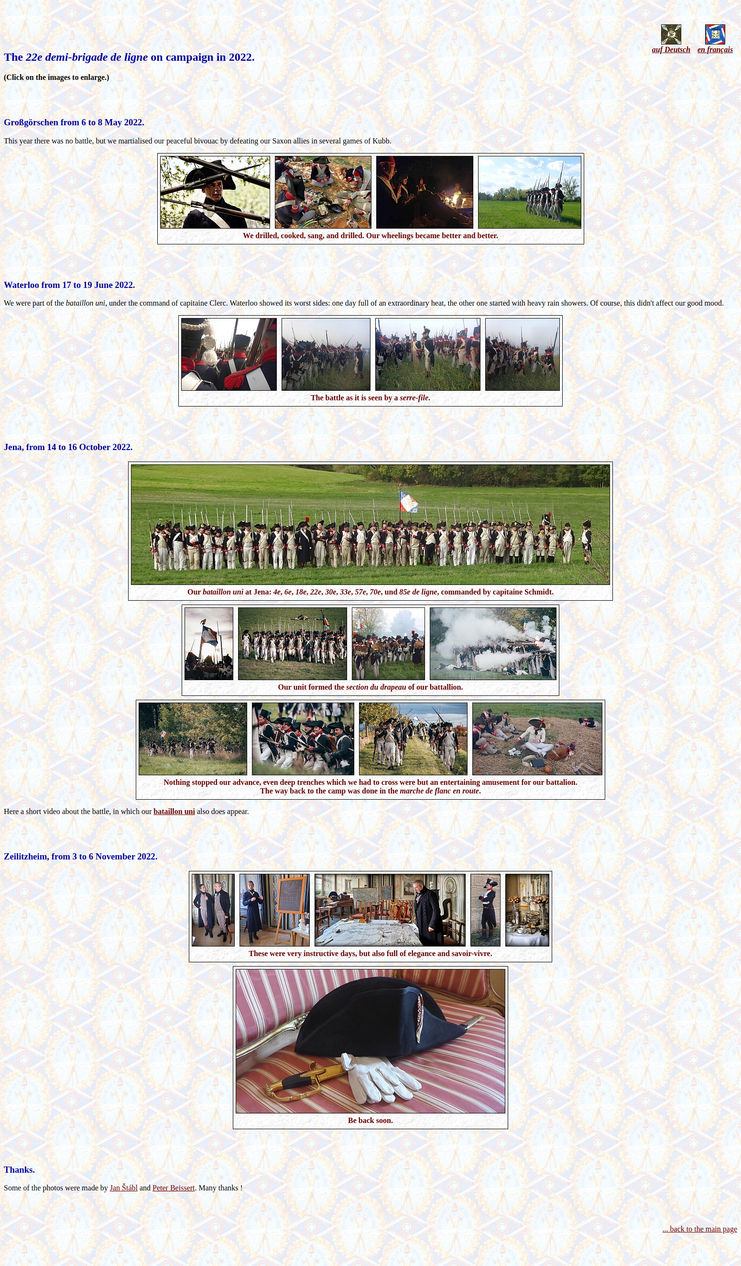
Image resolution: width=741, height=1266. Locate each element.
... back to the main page (700, 1229)
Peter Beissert (174, 1188)
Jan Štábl (124, 1188)
